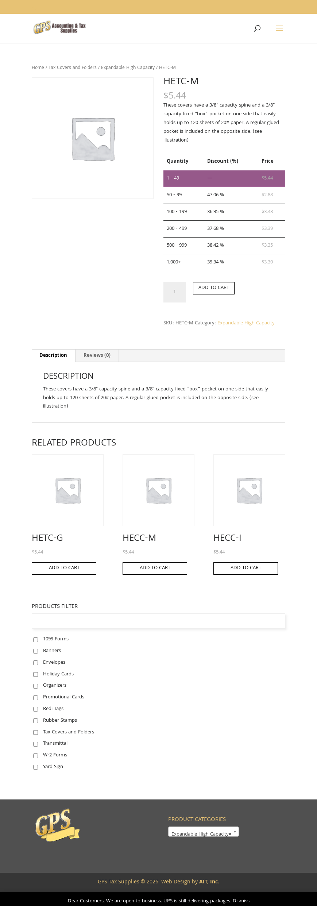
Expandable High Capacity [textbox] (201, 834)
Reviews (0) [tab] (97, 356)
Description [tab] (53, 356)
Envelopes (54, 663)
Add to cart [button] (64, 568)
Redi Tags (53, 709)
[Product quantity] (174, 292)
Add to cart (213, 288)
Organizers (54, 686)
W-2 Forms (55, 755)
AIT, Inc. (208, 882)
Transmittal (55, 744)
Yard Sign (53, 767)
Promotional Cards (63, 697)
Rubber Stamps (60, 721)
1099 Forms (56, 639)
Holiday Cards (58, 674)
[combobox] (203, 831)
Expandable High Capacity (128, 68)
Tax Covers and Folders (73, 68)
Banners (52, 651)
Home (38, 68)
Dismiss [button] (241, 901)
